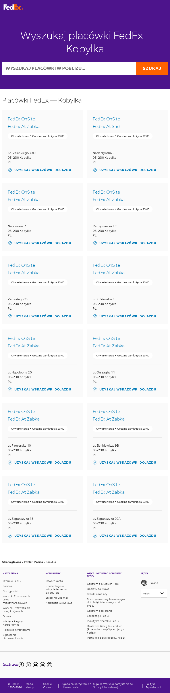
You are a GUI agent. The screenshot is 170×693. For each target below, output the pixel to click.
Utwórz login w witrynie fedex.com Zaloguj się (57, 589)
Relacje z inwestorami (16, 629)
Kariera (7, 586)
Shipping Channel (57, 597)
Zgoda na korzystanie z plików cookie (76, 685)
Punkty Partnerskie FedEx (103, 621)
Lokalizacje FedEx (98, 615)
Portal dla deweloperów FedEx (106, 637)
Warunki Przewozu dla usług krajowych (17, 609)
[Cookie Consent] (49, 685)
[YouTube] (35, 664)
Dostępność (10, 591)
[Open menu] (164, 7)
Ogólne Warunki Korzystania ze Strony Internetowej (113, 685)
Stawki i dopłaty (97, 594)
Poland (149, 582)
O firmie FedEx (12, 581)
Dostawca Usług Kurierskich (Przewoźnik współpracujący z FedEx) (105, 629)
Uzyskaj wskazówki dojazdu (39, 170)
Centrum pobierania (99, 610)
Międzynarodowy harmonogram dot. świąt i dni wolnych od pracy (107, 602)
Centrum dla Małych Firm (103, 583)
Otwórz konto (54, 581)
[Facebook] (21, 664)
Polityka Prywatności (153, 685)
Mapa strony (30, 685)
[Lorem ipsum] (154, 593)
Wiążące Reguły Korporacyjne (13, 623)
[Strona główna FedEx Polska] (13, 7)
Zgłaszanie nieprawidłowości (13, 636)
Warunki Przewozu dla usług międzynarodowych (17, 599)
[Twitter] (28, 664)
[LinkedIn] (42, 664)
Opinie (7, 616)
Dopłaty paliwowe (98, 588)
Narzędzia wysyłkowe (59, 602)
